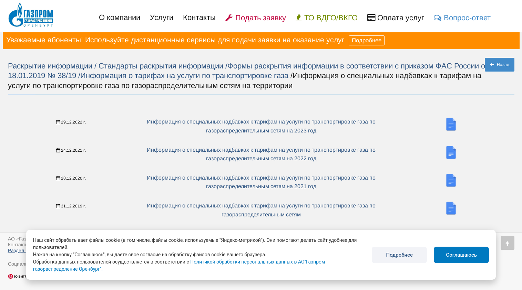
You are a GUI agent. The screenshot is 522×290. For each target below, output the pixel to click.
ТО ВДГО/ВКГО (327, 17)
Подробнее (366, 40)
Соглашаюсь (461, 255)
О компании (119, 17)
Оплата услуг (395, 17)
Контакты (199, 17)
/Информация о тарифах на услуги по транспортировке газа (183, 75)
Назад (499, 64)
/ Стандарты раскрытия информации (159, 66)
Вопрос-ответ (462, 17)
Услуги (161, 17)
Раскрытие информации (51, 66)
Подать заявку (255, 17)
